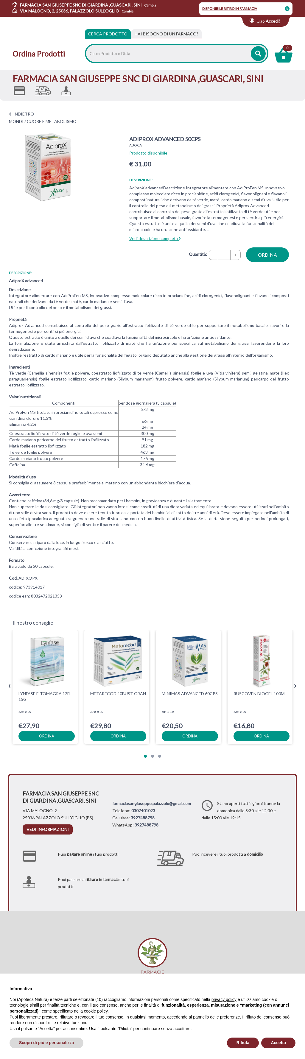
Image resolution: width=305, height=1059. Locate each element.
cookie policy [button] (96, 1011)
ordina (267, 255)
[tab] (166, 34)
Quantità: (198, 254)
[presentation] (9, 686)
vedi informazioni (48, 829)
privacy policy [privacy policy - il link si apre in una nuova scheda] (223, 999)
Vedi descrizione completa (155, 238)
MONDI (16, 121)
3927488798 (143, 817)
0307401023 (143, 810)
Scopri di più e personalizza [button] (46, 1042)
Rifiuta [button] (243, 1042)
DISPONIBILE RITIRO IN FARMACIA (229, 8)
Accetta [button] (278, 1042)
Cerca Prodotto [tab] (107, 33)
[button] (145, 756)
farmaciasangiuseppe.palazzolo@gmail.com (151, 803)
